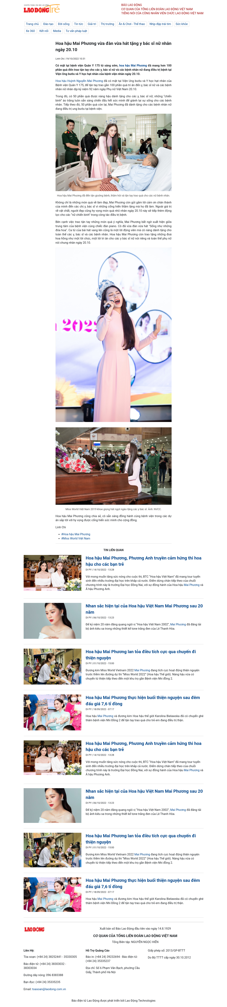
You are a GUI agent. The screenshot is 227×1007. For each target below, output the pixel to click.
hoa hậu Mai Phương (133, 65)
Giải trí (92, 24)
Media (57, 31)
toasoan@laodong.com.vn (49, 989)
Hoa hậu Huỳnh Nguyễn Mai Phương (79, 81)
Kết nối (43, 31)
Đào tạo (48, 24)
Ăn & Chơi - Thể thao (132, 24)
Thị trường (107, 24)
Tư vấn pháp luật (76, 31)
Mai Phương (192, 585)
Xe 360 (30, 31)
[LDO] (52, 573)
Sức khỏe (182, 24)
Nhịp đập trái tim (160, 24)
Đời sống (63, 24)
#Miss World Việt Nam (75, 538)
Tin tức (78, 24)
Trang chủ (32, 24)
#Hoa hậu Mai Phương (75, 534)
